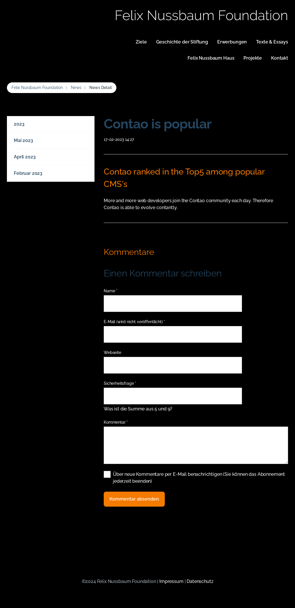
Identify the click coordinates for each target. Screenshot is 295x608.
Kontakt (279, 58)
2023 (19, 124)
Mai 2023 (23, 140)
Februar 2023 (28, 173)
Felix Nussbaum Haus (211, 58)
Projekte (252, 58)
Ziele (141, 42)
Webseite (112, 352)
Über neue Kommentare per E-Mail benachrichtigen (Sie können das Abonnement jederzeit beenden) (199, 477)
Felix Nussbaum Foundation (37, 87)
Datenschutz (200, 581)
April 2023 (24, 157)
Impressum (171, 581)
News (76, 87)
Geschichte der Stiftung (182, 42)
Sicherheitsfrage (120, 383)
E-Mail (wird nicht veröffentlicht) (134, 322)
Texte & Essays (272, 42)
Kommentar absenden (134, 499)
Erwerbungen (232, 42)
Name (113, 291)
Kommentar (116, 422)
